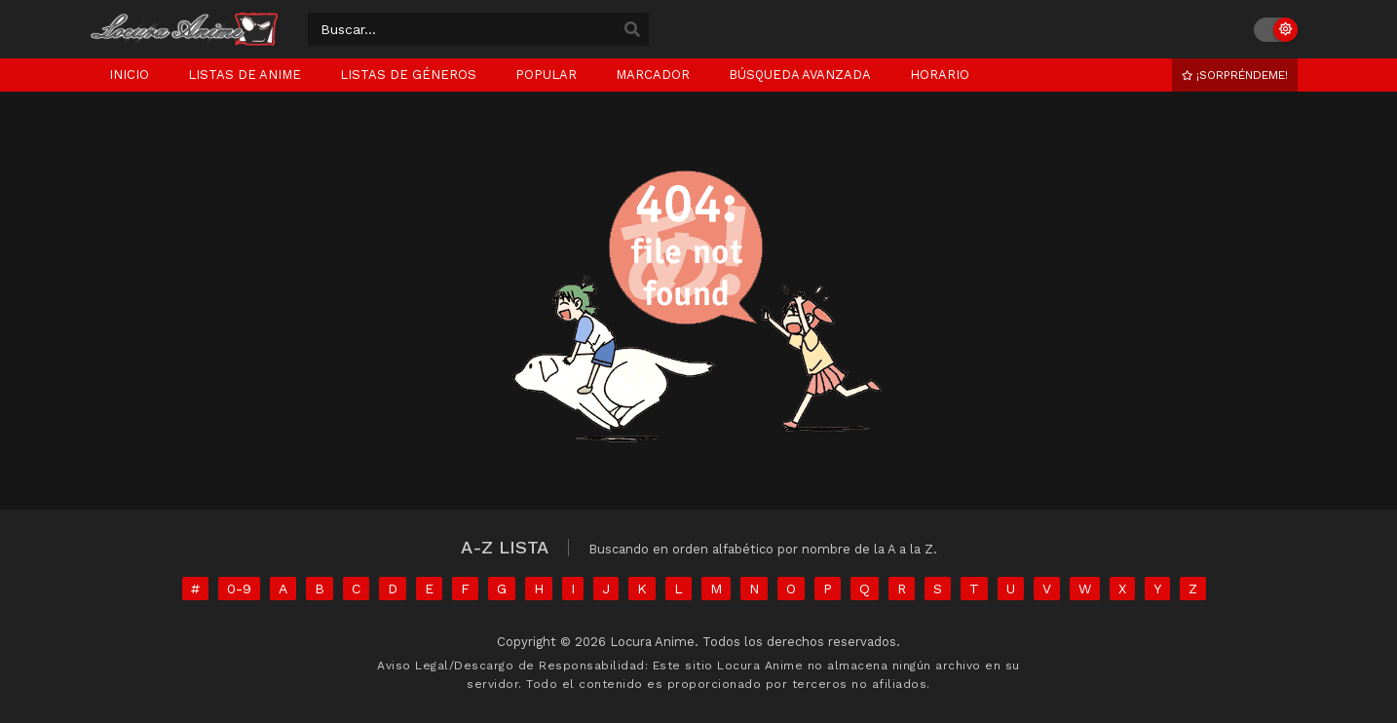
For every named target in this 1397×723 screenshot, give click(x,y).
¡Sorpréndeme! (1235, 75)
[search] (632, 30)
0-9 (239, 588)
